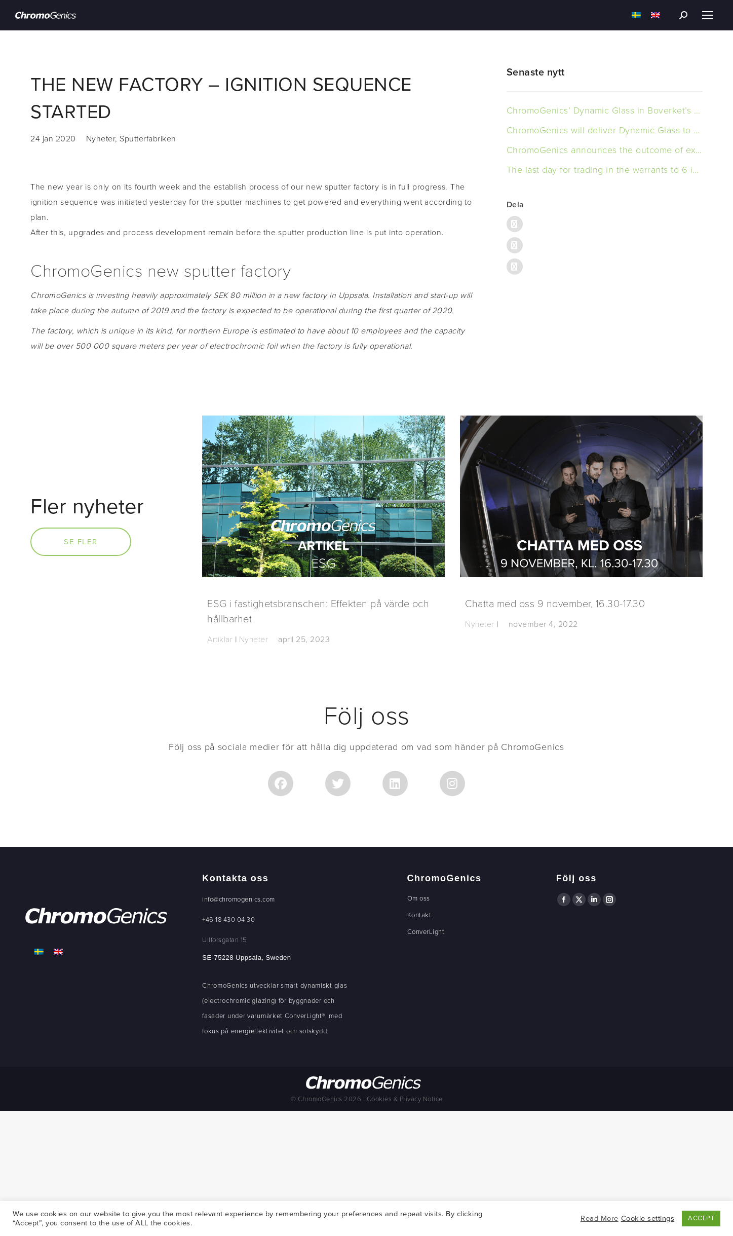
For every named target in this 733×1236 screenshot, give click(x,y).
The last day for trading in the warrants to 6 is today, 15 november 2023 (605, 169)
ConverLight (426, 932)
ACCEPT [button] (701, 1218)
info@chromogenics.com (238, 899)
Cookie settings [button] (648, 1218)
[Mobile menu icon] (708, 15)
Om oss (418, 898)
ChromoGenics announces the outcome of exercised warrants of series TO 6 (605, 150)
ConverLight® (305, 1016)
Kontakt (419, 915)
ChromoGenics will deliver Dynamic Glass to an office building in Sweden (605, 130)
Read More (600, 1218)
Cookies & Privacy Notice (405, 1099)
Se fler (81, 541)
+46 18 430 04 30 (228, 920)
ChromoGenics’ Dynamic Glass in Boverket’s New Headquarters (605, 110)
